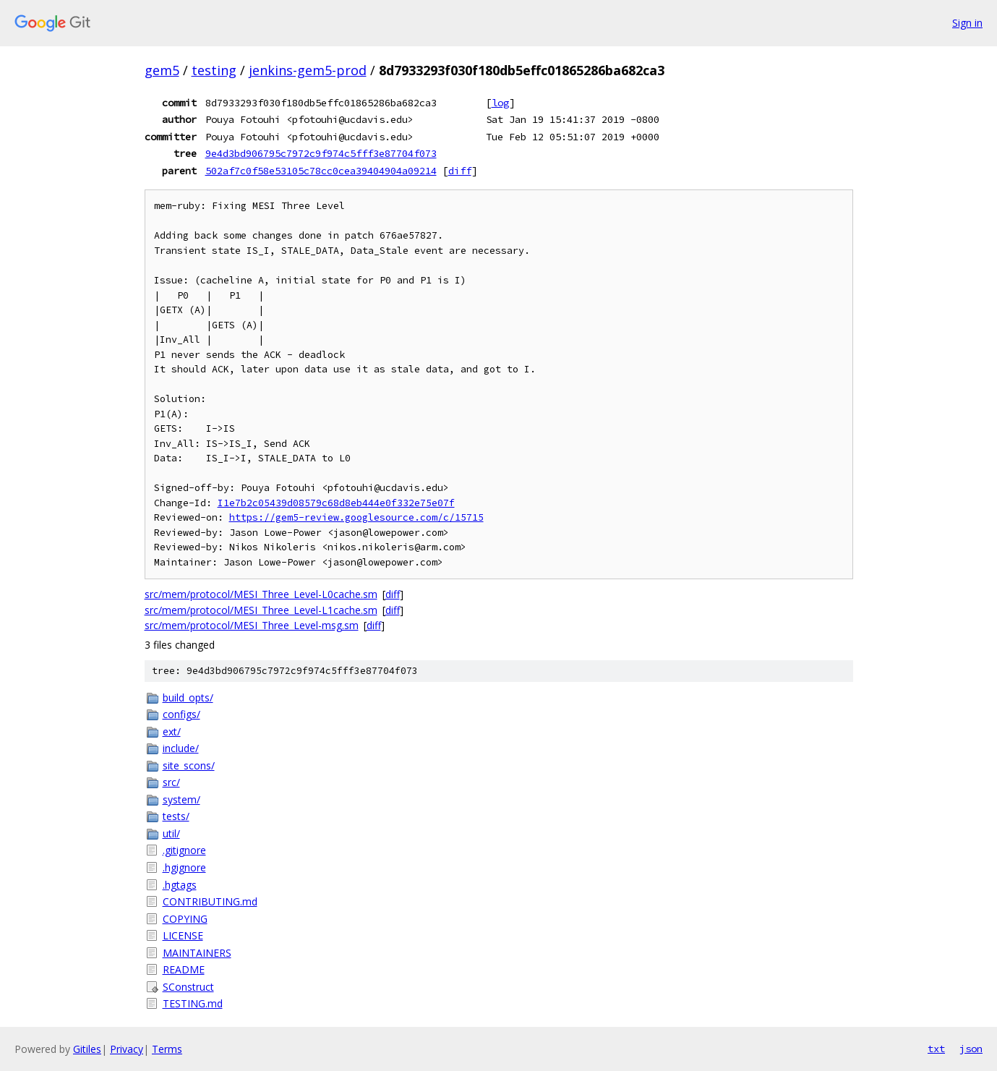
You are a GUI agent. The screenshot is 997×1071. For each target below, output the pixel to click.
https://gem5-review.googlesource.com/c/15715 (356, 517)
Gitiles (87, 1049)
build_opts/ (188, 697)
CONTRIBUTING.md (210, 901)
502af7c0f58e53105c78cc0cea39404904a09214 (321, 170)
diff (459, 170)
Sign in (967, 23)
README (184, 969)
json (971, 1048)
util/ (171, 833)
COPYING (185, 919)
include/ (181, 748)
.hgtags (180, 885)
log (500, 102)
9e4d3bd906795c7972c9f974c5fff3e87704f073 (321, 153)
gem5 (162, 70)
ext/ (172, 731)
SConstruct (188, 987)
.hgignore (184, 867)
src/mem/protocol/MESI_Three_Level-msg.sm (252, 625)
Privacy (126, 1049)
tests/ (176, 816)
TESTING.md (193, 1003)
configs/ (181, 714)
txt (936, 1048)
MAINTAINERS (197, 953)
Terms (167, 1049)
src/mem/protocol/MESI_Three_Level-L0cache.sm (261, 594)
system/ (181, 799)
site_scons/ (189, 765)
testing (214, 70)
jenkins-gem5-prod (308, 70)
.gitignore (184, 850)
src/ (171, 782)
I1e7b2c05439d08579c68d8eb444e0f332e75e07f (336, 503)
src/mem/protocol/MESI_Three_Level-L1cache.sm (261, 610)
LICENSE (183, 935)
